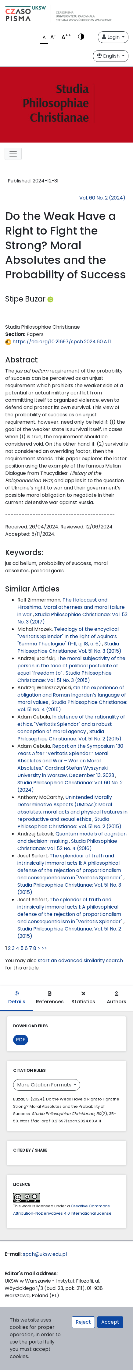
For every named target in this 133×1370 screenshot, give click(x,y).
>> (44, 948)
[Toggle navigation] (13, 154)
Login (111, 37)
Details (16, 998)
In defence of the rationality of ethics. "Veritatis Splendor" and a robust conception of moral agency (71, 724)
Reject (83, 1322)
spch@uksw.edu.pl (45, 1254)
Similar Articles (32, 589)
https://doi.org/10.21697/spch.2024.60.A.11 (58, 341)
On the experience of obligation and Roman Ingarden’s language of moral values (71, 695)
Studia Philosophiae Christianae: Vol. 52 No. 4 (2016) (67, 845)
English (109, 55)
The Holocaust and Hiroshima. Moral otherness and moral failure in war (71, 607)
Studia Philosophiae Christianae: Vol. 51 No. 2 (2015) (69, 735)
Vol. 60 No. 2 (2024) (102, 197)
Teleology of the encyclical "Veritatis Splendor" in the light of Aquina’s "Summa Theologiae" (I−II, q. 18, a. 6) (68, 636)
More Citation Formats (45, 1084)
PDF (20, 1039)
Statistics (83, 998)
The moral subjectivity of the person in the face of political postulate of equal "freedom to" (71, 665)
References (50, 998)
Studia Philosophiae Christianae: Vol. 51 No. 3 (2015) (69, 647)
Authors (116, 998)
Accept (110, 1322)
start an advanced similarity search (80, 960)
